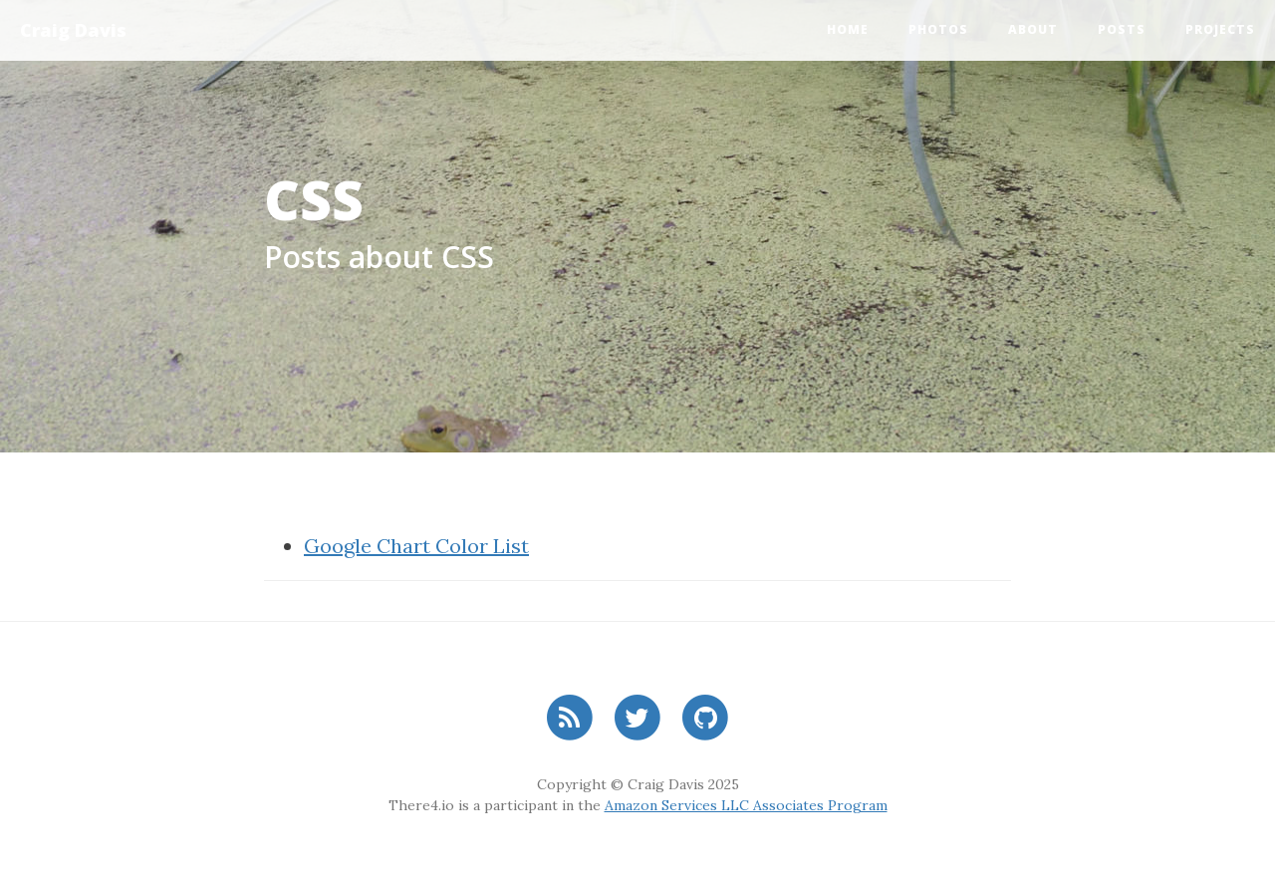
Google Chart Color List (416, 545)
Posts (1122, 29)
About (1033, 29)
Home (848, 29)
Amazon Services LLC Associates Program (746, 805)
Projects (1220, 29)
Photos (938, 29)
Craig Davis (73, 30)
